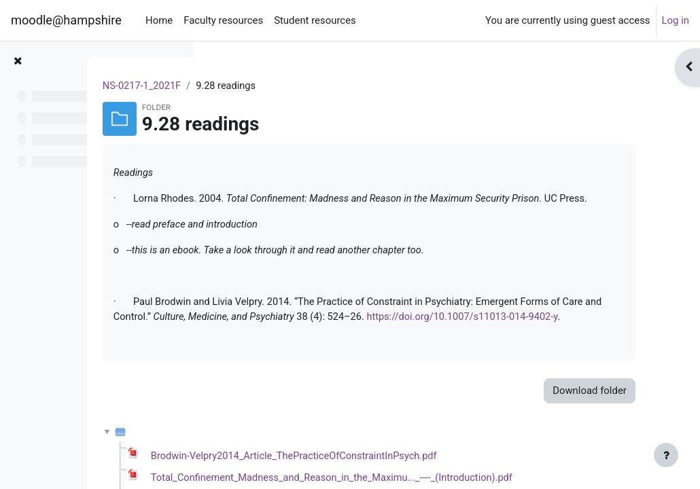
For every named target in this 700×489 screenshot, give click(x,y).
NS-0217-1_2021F (260, 86)
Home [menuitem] (159, 20)
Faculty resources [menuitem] (223, 20)
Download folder (606, 424)
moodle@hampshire (66, 20)
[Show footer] (666, 455)
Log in (675, 20)
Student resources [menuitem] (315, 20)
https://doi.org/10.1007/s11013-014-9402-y (329, 350)
